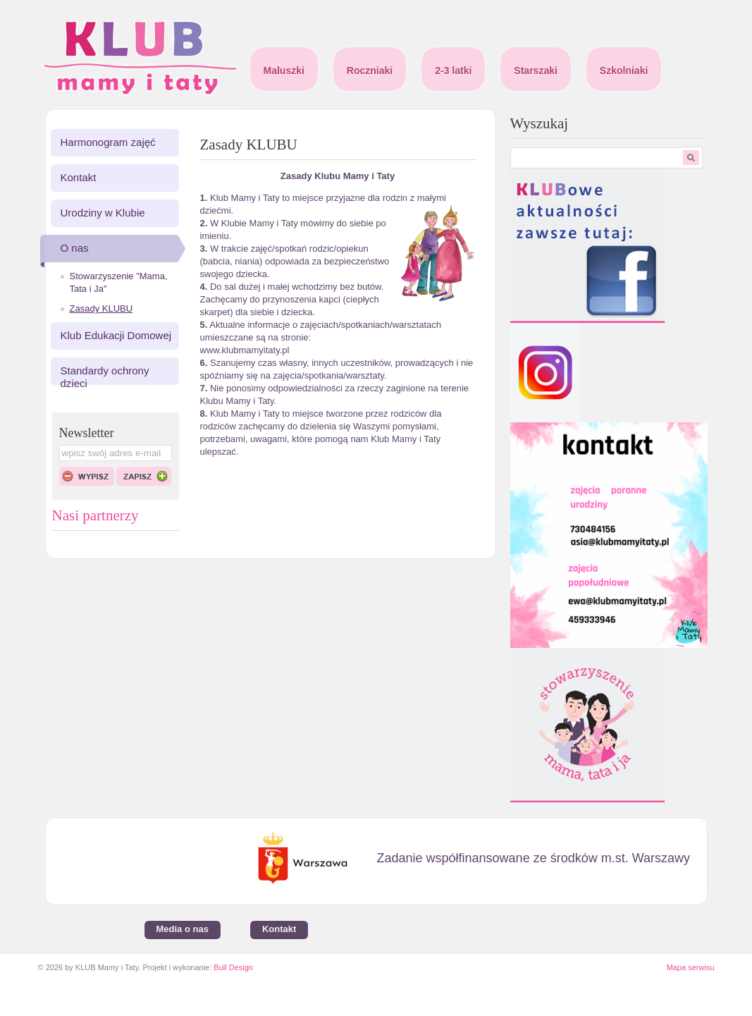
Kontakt (79, 177)
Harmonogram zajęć (108, 142)
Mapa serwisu (691, 967)
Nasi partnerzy (95, 515)
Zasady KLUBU (101, 308)
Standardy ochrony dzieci (105, 377)
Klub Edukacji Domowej (116, 335)
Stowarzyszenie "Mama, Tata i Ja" (119, 282)
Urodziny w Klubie (103, 213)
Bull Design (233, 967)
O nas (75, 248)
